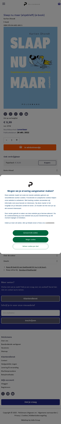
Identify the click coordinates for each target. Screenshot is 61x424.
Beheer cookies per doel (31, 246)
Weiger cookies (31, 240)
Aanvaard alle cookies (30, 233)
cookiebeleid (49, 223)
